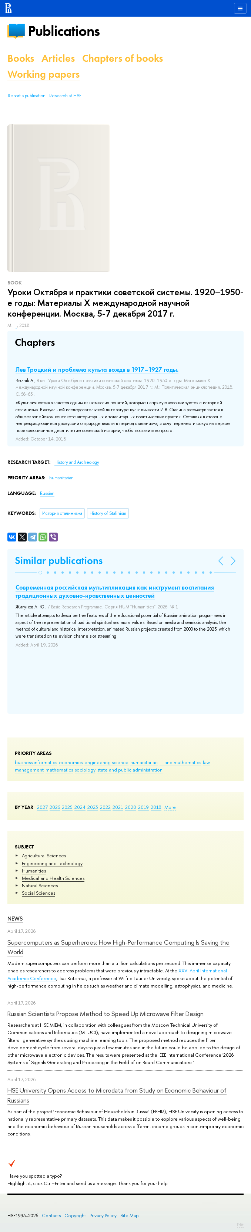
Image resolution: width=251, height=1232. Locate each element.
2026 (55, 807)
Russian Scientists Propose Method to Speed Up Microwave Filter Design (105, 1013)
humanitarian (144, 762)
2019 (143, 807)
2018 (156, 807)
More (170, 807)
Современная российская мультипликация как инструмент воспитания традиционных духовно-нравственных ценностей (115, 591)
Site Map (129, 1215)
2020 (130, 807)
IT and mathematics (180, 762)
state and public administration (130, 769)
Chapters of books (122, 58)
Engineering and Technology (52, 863)
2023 (92, 807)
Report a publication (27, 96)
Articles (58, 58)
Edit (240, 1224)
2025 (67, 807)
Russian (47, 493)
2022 (105, 807)
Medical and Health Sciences (53, 878)
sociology (85, 769)
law (206, 762)
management (29, 769)
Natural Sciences (40, 885)
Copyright (75, 1215)
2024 (80, 807)
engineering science (106, 762)
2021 (118, 807)
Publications (64, 30)
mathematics (59, 769)
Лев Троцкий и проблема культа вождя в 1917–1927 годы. (97, 369)
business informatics (36, 762)
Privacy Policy (103, 1215)
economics (71, 762)
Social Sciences (38, 893)
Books (20, 58)
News (15, 918)
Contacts (51, 1215)
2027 (42, 807)
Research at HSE (65, 96)
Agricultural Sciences (44, 855)
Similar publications (59, 560)
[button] (40, 572)
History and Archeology (76, 462)
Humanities (34, 870)
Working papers (43, 74)
